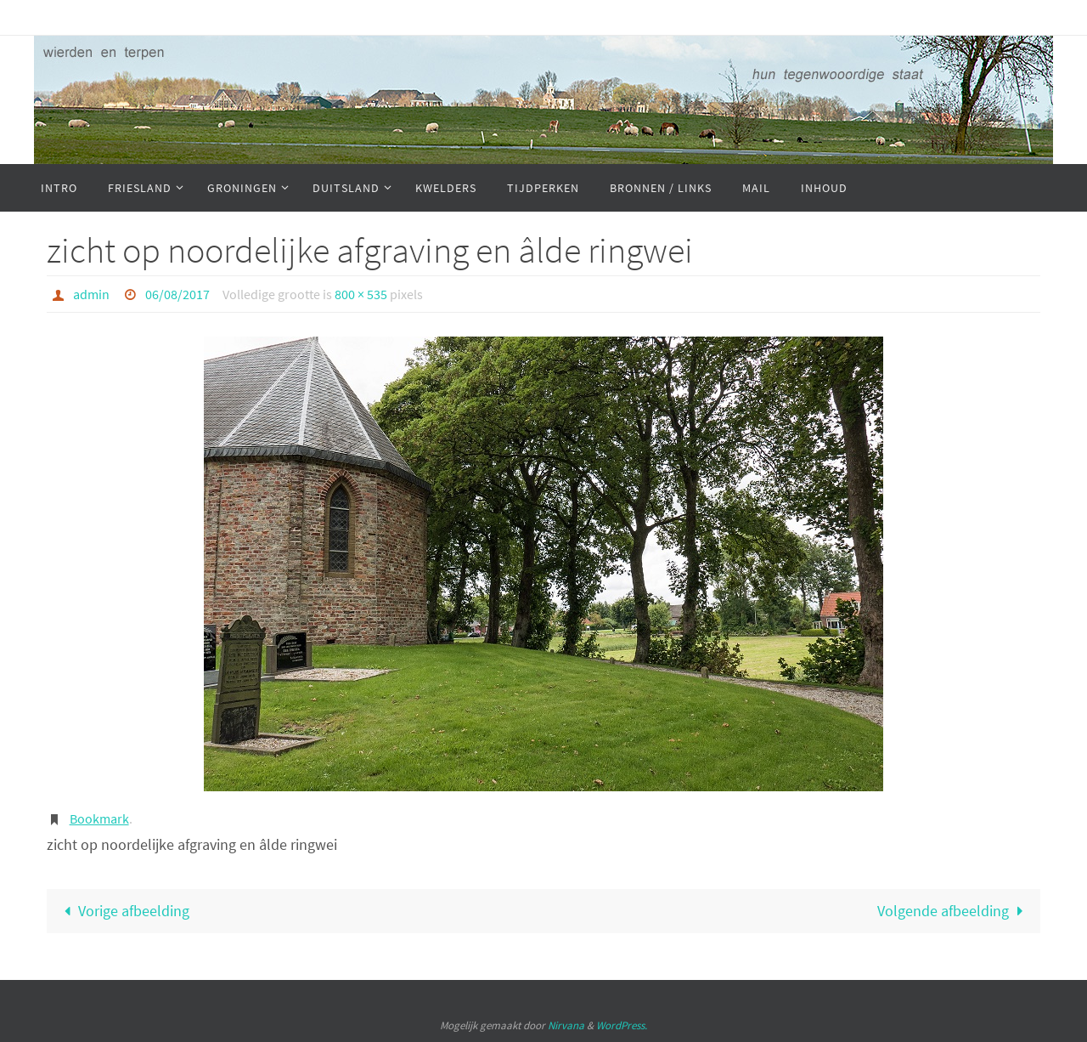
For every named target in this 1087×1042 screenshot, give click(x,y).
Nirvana (566, 1025)
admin (91, 294)
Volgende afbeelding (953, 910)
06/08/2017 (177, 294)
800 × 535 (361, 294)
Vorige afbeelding (123, 910)
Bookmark (99, 818)
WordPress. (621, 1025)
